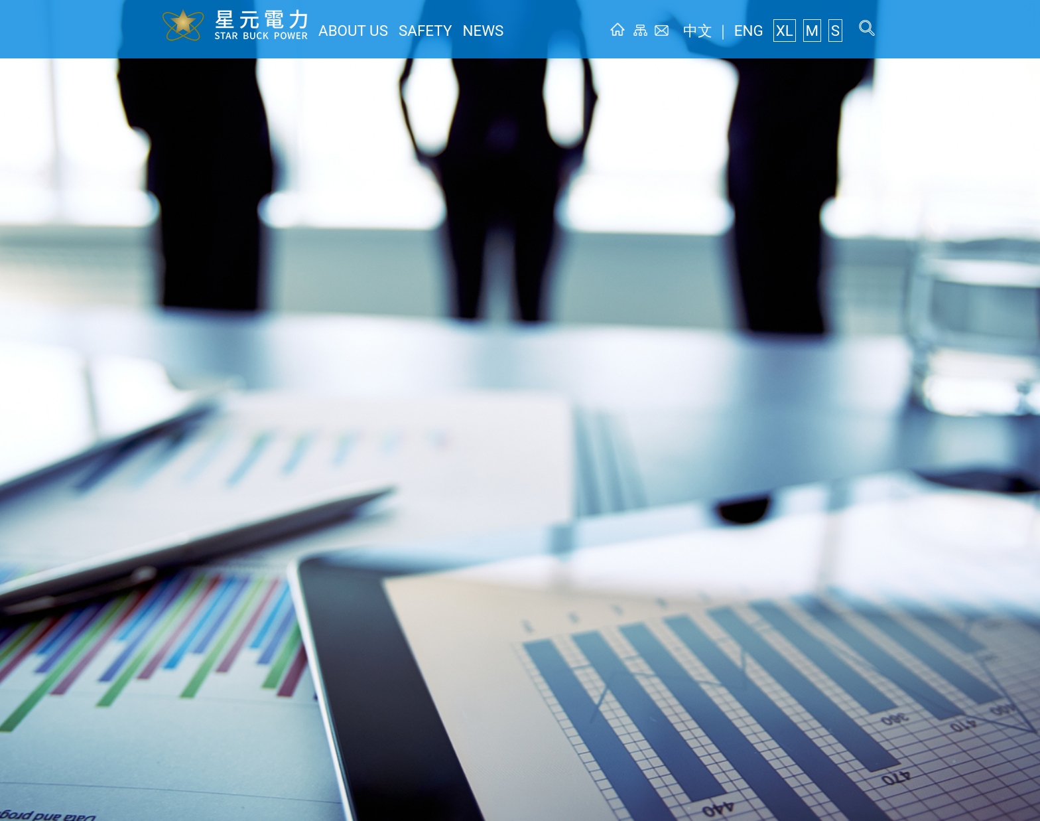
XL (792, 31)
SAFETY (406, 31)
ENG (760, 31)
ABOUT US (346, 31)
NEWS (455, 31)
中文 (719, 31)
